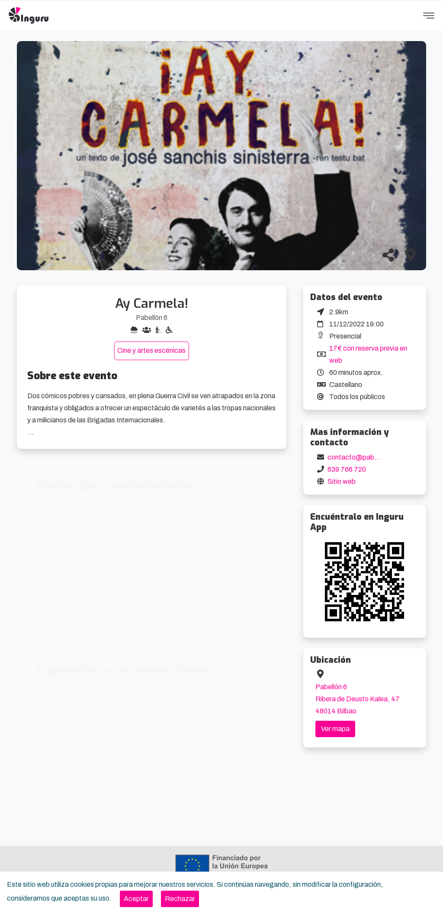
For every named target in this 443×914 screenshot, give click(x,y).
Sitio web (341, 481)
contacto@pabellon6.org (365, 457)
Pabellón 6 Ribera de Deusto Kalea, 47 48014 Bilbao (357, 699)
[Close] (136, 899)
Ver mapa (335, 728)
